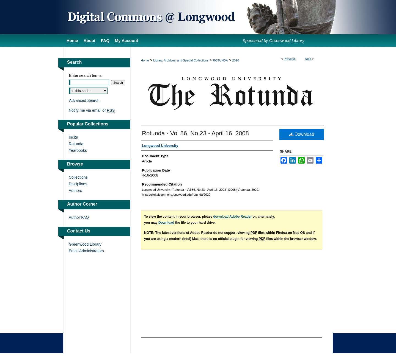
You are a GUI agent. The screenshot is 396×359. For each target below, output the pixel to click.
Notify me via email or (92, 110)
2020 (235, 60)
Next (308, 58)
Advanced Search (84, 100)
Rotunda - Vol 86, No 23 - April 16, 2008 (195, 133)
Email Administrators (86, 251)
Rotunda (76, 144)
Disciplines (78, 184)
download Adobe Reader (232, 216)
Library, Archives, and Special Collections (180, 60)
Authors (75, 190)
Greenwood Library (85, 244)
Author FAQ (79, 217)
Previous (290, 58)
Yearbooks (78, 150)
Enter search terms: (86, 75)
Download (301, 134)
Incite (73, 137)
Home (145, 60)
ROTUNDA (220, 60)
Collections (78, 177)
